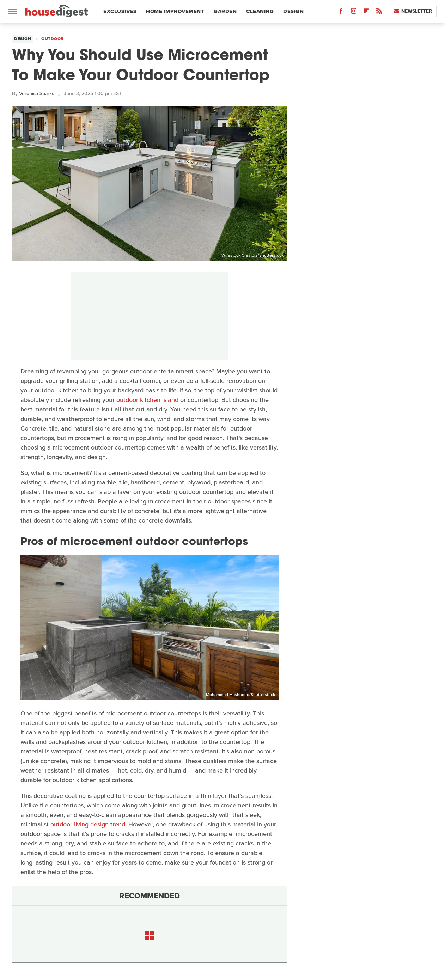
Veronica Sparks (36, 93)
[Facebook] (341, 12)
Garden (225, 11)
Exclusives (119, 11)
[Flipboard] (366, 12)
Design (293, 11)
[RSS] (379, 12)
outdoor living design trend (87, 824)
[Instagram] (353, 12)
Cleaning (260, 11)
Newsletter (413, 11)
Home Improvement (175, 11)
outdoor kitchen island (147, 399)
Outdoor (52, 39)
